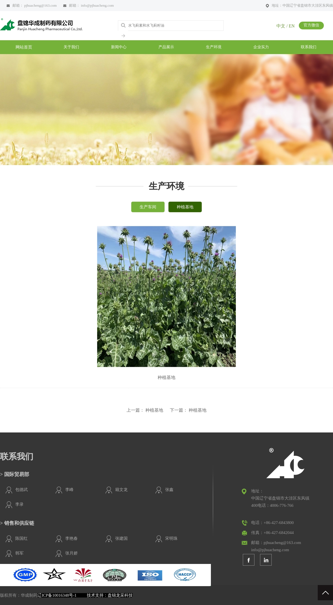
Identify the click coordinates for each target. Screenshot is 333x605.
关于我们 (71, 47)
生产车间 (148, 207)
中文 (280, 26)
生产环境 (213, 47)
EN (291, 26)
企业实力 (261, 47)
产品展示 (166, 47)
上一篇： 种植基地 (145, 410)
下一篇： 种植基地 (188, 410)
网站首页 (24, 47)
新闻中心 (119, 47)
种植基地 (185, 207)
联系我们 (308, 47)
